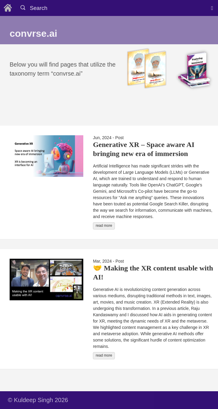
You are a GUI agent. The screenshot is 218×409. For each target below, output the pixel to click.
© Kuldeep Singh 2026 (38, 400)
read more (104, 225)
